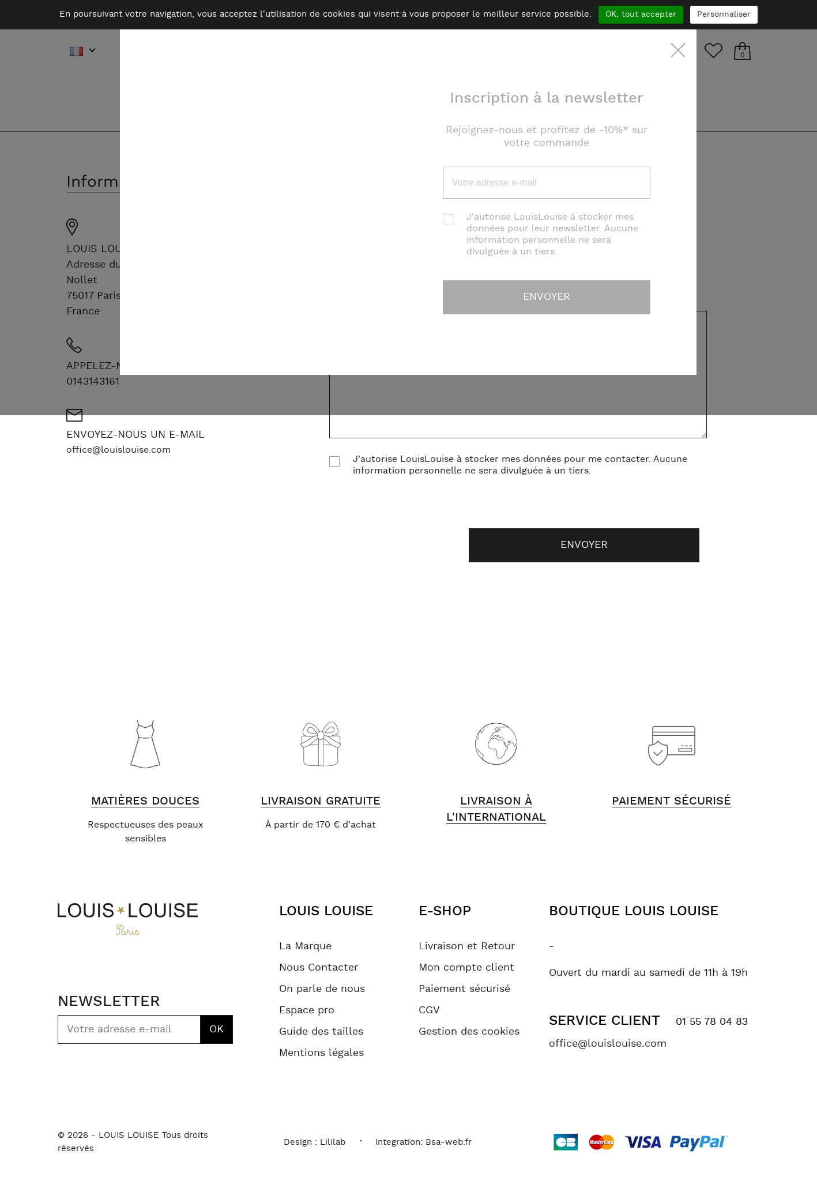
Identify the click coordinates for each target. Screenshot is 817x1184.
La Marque (305, 946)
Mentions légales (321, 1053)
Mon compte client (466, 968)
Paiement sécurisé (464, 989)
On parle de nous (322, 989)
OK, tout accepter (640, 14)
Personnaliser (724, 14)
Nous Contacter (318, 968)
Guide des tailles (321, 1032)
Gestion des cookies (469, 1032)
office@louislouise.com (118, 449)
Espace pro (306, 1010)
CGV (429, 1010)
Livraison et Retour (467, 946)
